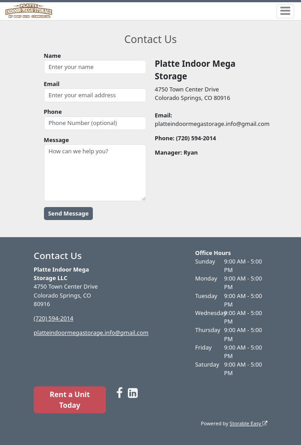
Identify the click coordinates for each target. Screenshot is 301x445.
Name (52, 56)
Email (52, 84)
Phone (53, 112)
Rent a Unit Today (70, 399)
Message (56, 140)
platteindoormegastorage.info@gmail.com (91, 332)
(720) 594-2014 (53, 318)
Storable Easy (248, 423)
